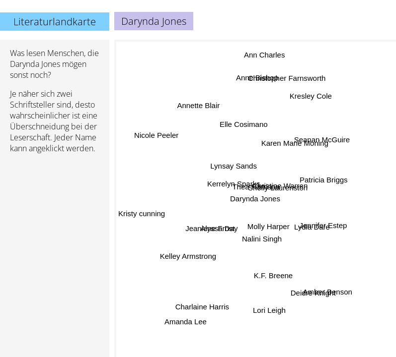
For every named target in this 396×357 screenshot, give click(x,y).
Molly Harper (269, 228)
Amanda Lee (185, 321)
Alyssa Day (220, 227)
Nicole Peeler (156, 137)
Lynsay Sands (233, 168)
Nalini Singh (259, 241)
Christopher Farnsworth (286, 79)
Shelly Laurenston (278, 191)
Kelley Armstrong (187, 254)
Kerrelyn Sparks (234, 183)
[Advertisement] (54, 213)
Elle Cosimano (244, 124)
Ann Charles (267, 59)
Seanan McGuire (322, 139)
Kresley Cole (311, 96)
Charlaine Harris (201, 305)
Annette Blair (199, 105)
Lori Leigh (272, 310)
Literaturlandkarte (54, 21)
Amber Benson (327, 291)
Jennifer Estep (321, 229)
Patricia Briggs (322, 176)
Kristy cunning (141, 211)
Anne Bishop (255, 77)
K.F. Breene (271, 275)
